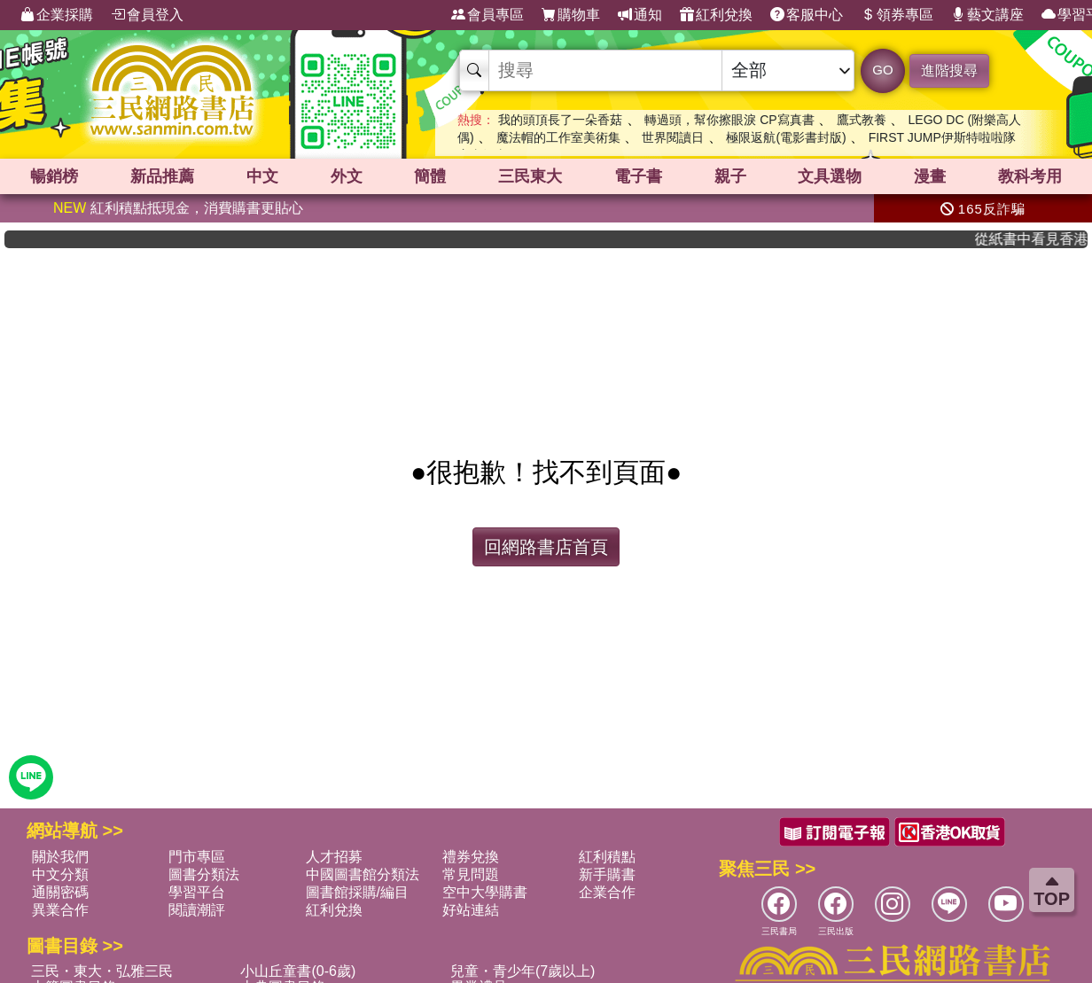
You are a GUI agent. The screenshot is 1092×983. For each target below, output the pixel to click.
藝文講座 (987, 15)
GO (882, 69)
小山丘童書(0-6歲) (297, 971)
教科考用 (1030, 176)
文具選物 (830, 176)
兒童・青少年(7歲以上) (523, 971)
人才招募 (334, 856)
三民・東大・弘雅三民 (102, 971)
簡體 (430, 176)
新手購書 (607, 874)
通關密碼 (60, 892)
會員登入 (147, 15)
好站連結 (470, 909)
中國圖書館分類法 (362, 874)
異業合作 (60, 909)
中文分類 (60, 874)
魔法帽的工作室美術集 (558, 137)
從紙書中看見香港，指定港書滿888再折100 (1040, 238)
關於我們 (60, 856)
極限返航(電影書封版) (786, 137)
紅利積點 (607, 856)
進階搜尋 (949, 70)
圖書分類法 (203, 874)
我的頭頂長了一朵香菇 (560, 120)
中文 (262, 176)
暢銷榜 (54, 176)
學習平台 (196, 892)
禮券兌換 (470, 856)
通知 (640, 15)
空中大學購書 (484, 892)
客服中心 (806, 15)
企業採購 (56, 15)
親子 (730, 176)
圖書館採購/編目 (357, 892)
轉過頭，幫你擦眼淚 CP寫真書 (729, 120)
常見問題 (470, 874)
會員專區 (487, 15)
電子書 (638, 176)
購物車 (571, 15)
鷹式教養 (861, 120)
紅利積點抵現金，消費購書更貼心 (178, 207)
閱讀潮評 (196, 909)
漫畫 (930, 176)
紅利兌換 (716, 15)
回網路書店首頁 (546, 547)
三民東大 (530, 176)
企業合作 (607, 892)
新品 (162, 176)
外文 (347, 176)
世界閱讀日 (673, 137)
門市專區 (196, 856)
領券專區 (897, 15)
